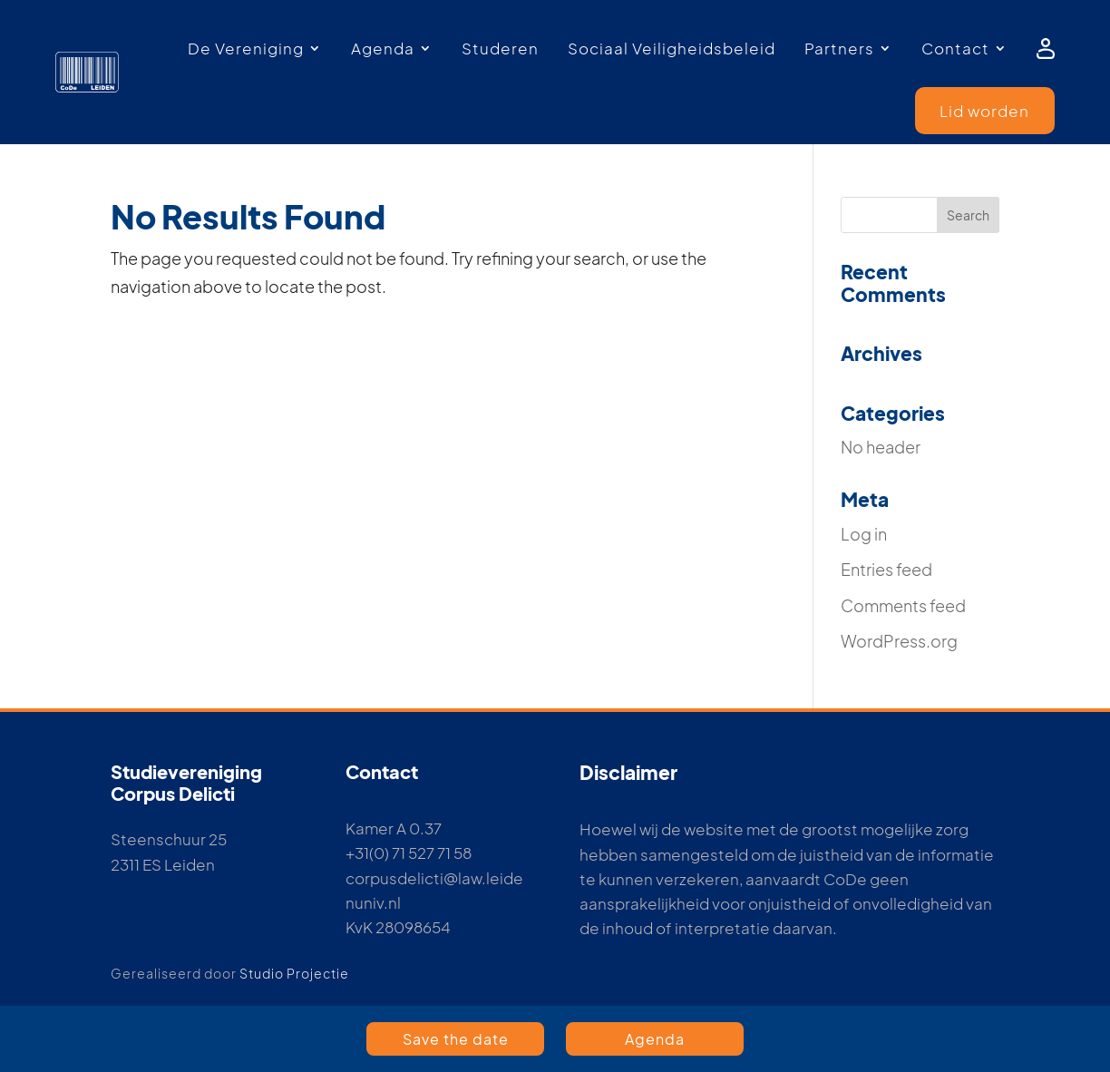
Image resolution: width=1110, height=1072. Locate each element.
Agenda (382, 48)
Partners (839, 48)
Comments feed (903, 605)
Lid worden (984, 111)
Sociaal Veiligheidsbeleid (671, 48)
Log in (864, 533)
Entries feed (886, 569)
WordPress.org (899, 640)
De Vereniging (246, 48)
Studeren (500, 48)
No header (880, 446)
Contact (955, 48)
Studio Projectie (294, 973)
